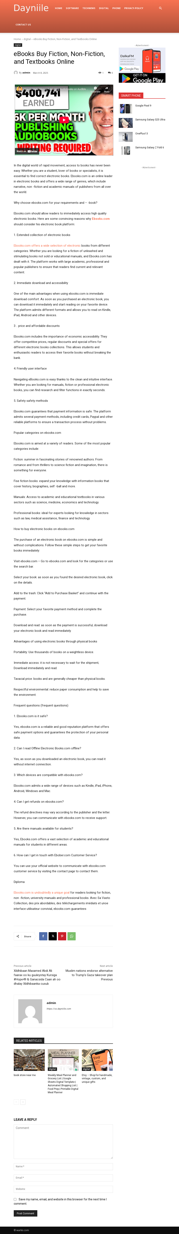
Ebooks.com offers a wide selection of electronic (47, 245)
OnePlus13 (141, 133)
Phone (116, 8)
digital (104, 8)
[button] (160, 8)
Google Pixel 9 (143, 105)
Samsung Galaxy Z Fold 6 (149, 147)
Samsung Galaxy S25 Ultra (150, 119)
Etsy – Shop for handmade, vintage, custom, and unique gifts (97, 1079)
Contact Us (23, 24)
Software (72, 8)
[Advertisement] (149, 195)
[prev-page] (16, 1102)
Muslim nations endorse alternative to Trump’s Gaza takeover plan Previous (89, 975)
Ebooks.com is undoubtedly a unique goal (42, 892)
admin (26, 72)
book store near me (25, 1075)
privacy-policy (133, 8)
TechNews (88, 8)
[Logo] (33, 8)
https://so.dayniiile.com (59, 1008)
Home (58, 8)
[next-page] (22, 1102)
